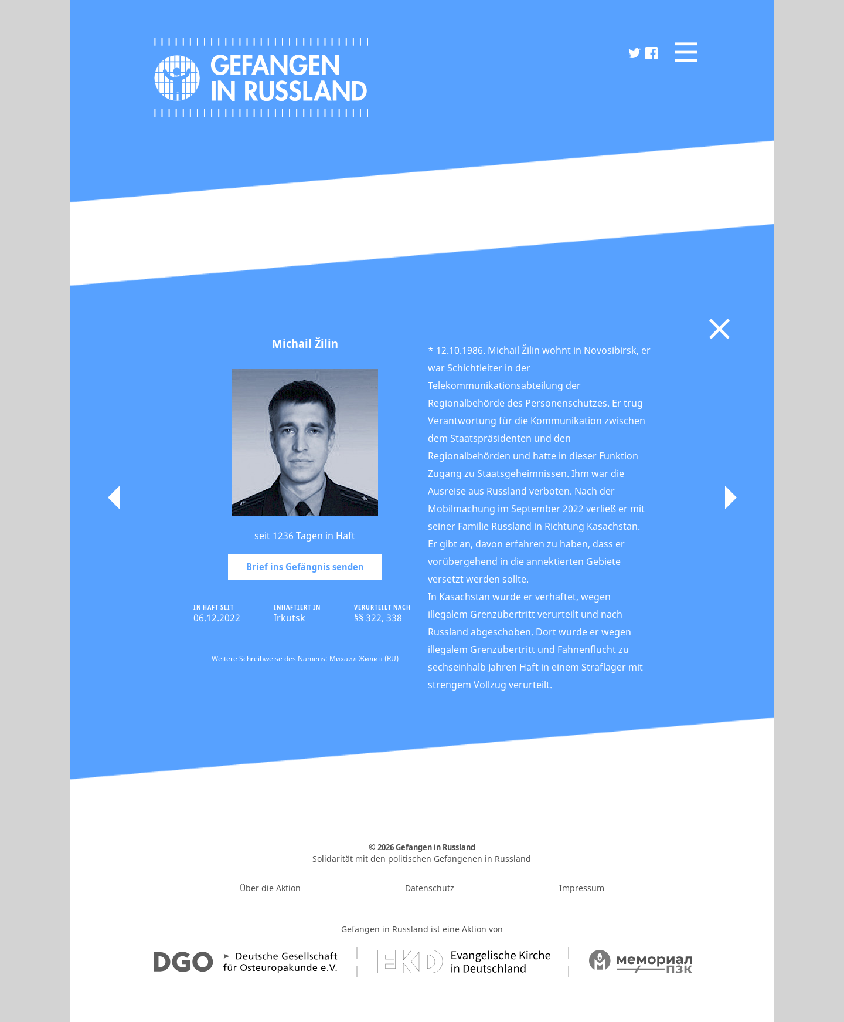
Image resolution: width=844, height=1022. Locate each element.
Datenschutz (429, 888)
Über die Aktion (270, 888)
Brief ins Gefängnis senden (305, 566)
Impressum (581, 888)
